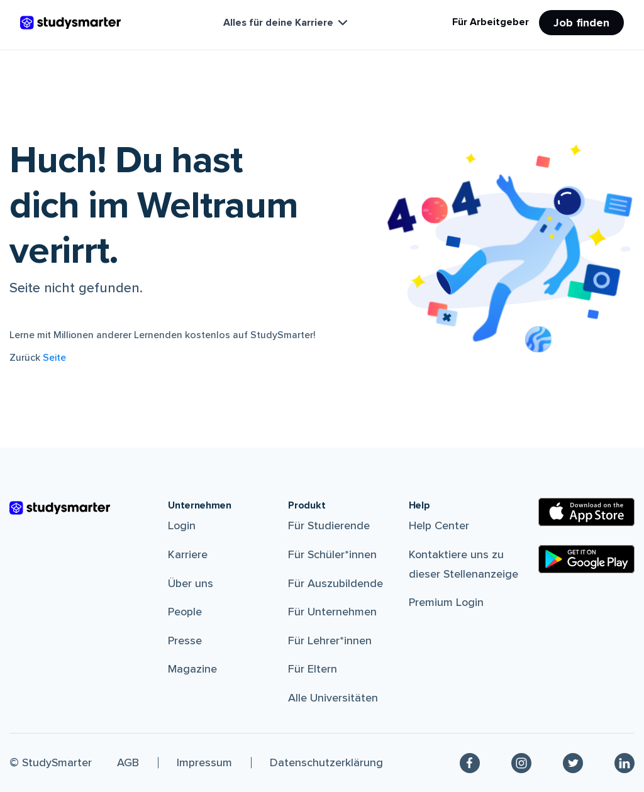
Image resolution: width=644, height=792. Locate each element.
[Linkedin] (624, 763)
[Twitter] (573, 763)
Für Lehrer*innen (330, 640)
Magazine (192, 669)
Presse (185, 640)
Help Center (439, 525)
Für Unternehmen (332, 612)
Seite (54, 357)
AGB (128, 762)
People (185, 612)
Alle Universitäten (333, 698)
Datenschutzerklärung (326, 762)
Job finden (581, 23)
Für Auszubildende (335, 583)
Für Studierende (329, 525)
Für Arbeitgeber (490, 22)
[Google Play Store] (586, 559)
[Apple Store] (586, 512)
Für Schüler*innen (332, 554)
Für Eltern (312, 669)
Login (182, 525)
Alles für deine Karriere (286, 22)
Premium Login (446, 602)
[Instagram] (521, 763)
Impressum (204, 762)
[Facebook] (470, 763)
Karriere (188, 554)
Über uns (190, 583)
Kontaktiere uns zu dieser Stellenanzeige (463, 564)
